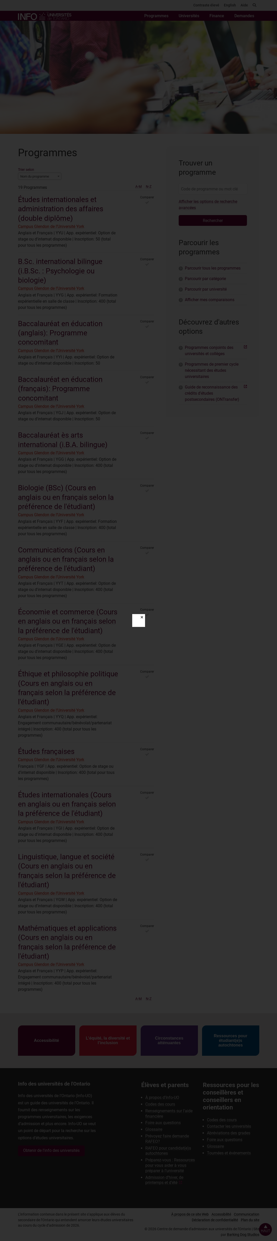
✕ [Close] (142, 617)
